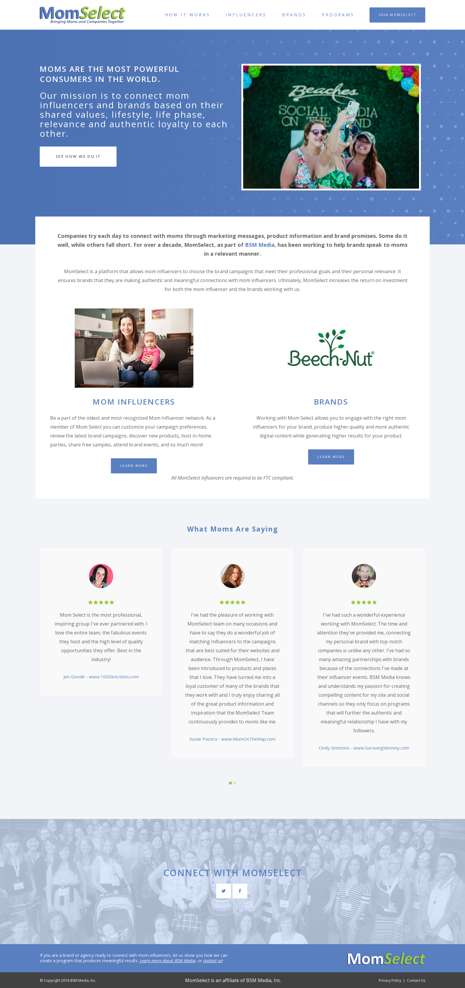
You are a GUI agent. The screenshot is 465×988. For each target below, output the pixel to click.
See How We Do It (78, 156)
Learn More (134, 466)
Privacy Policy (390, 980)
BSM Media (260, 244)
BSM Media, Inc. (263, 980)
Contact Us (416, 980)
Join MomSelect (397, 15)
